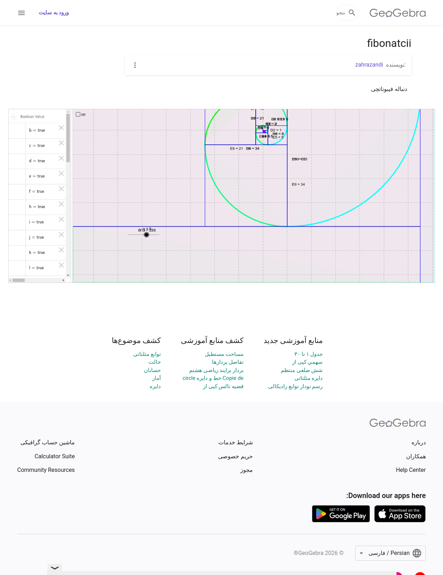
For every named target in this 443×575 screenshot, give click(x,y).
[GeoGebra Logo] (398, 13)
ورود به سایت (54, 12)
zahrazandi (369, 64)
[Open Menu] (21, 13)
